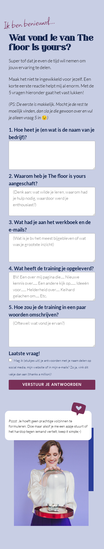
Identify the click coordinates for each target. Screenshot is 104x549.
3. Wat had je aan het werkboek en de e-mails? (50, 226)
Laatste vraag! (24, 353)
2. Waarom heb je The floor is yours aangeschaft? (47, 179)
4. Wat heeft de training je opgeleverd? (51, 268)
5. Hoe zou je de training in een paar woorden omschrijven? (47, 310)
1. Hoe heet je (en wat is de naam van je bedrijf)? (52, 133)
